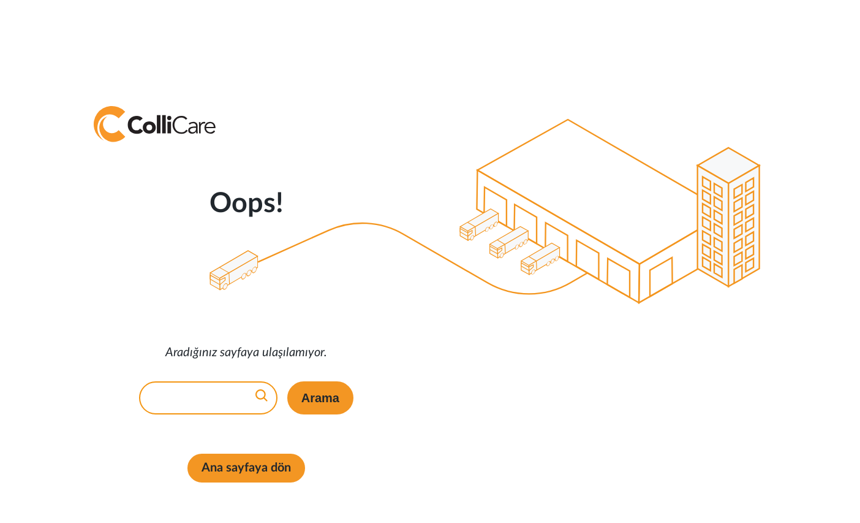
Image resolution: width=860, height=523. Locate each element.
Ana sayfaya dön (246, 468)
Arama (320, 398)
